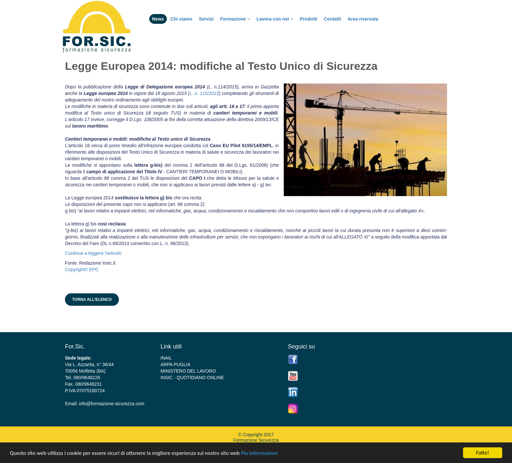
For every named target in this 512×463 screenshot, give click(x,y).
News (158, 19)
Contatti (332, 19)
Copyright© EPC (82, 269)
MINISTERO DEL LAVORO (188, 371)
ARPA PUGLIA (176, 364)
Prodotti (308, 19)
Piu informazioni (259, 453)
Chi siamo (181, 19)
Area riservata (363, 19)
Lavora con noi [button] (275, 19)
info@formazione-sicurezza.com (111, 403)
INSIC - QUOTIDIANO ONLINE (192, 377)
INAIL (166, 358)
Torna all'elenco (92, 299)
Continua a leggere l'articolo (93, 253)
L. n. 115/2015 (204, 93)
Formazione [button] (235, 19)
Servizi (206, 19)
